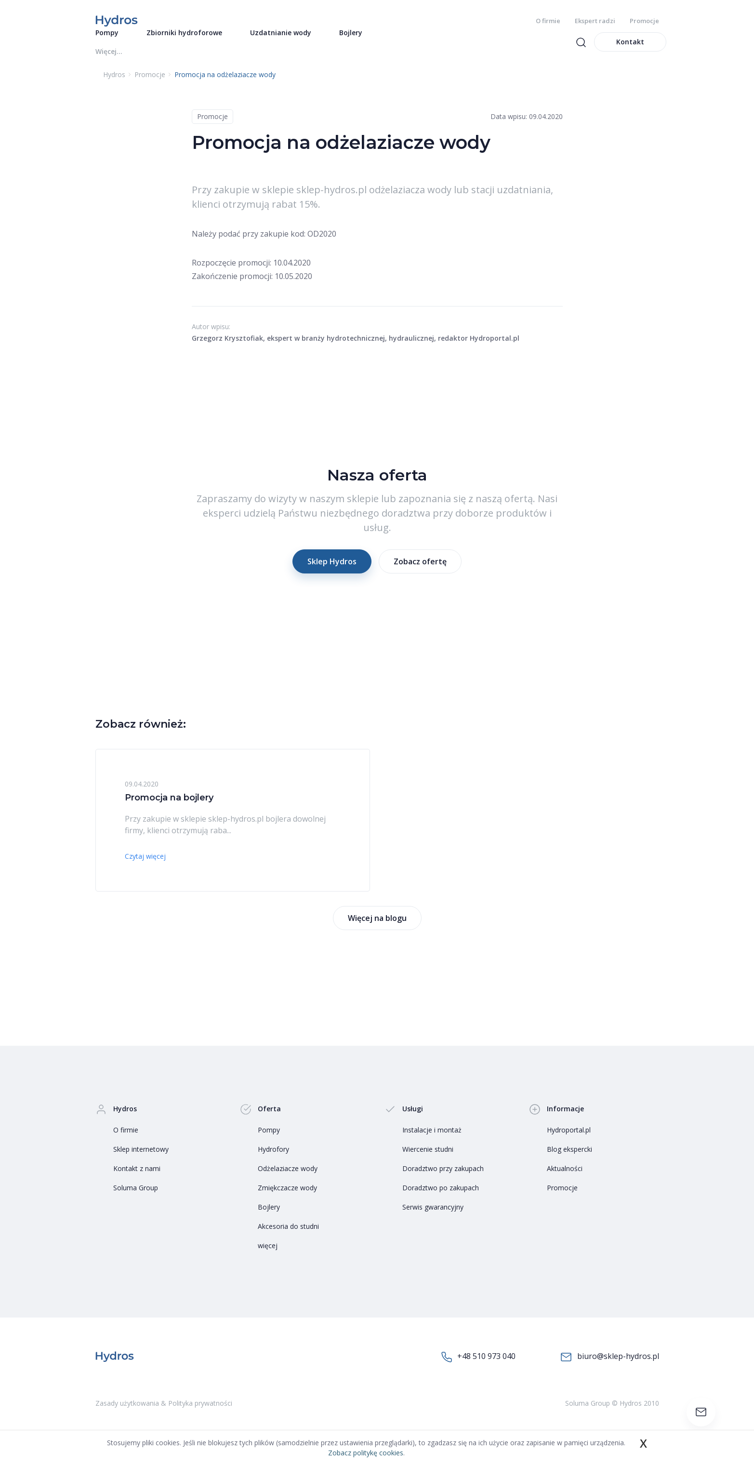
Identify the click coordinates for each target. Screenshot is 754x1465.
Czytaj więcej (145, 867)
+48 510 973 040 (478, 1368)
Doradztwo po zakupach (440, 1199)
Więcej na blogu (377, 929)
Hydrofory (273, 1160)
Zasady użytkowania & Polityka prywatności (163, 1414)
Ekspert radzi (595, 20)
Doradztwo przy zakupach (443, 1180)
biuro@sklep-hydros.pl (609, 1368)
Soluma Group (135, 1199)
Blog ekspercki (569, 1160)
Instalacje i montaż (432, 1141)
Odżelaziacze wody (287, 1180)
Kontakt (630, 53)
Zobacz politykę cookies (365, 1452)
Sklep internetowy (141, 1160)
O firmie (548, 20)
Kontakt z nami (136, 1180)
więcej (268, 1257)
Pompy (269, 1141)
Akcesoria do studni (288, 1237)
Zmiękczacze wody (287, 1199)
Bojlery (269, 1218)
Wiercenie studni (427, 1160)
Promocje (644, 20)
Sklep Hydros (332, 573)
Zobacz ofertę (420, 573)
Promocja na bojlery (169, 809)
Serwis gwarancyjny (432, 1218)
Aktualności (564, 1180)
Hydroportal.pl (569, 1141)
